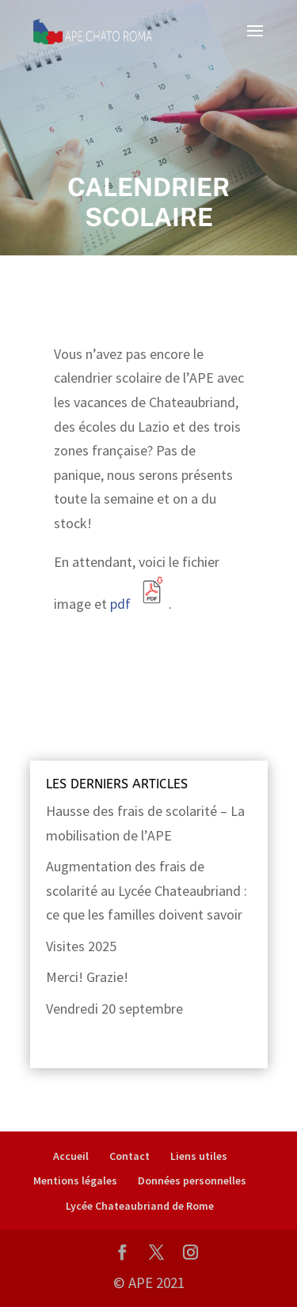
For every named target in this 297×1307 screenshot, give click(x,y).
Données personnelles (192, 1180)
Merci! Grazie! (87, 977)
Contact (129, 1156)
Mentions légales (75, 1180)
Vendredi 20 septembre (114, 1008)
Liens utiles (198, 1156)
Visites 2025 (81, 946)
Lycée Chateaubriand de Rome (140, 1206)
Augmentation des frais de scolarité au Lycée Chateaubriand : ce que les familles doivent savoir (146, 890)
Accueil (71, 1156)
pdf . (139, 604)
